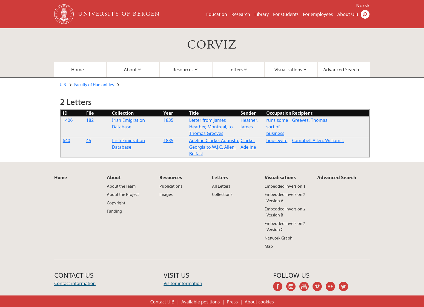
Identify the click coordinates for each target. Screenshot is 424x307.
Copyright (116, 202)
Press (232, 302)
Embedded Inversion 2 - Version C (285, 226)
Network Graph (279, 238)
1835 (169, 120)
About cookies (259, 302)
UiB (63, 84)
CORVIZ (212, 45)
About (130, 69)
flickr (332, 287)
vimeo (319, 287)
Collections (222, 194)
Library (261, 14)
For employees (318, 14)
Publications (170, 186)
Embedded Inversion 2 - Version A (285, 197)
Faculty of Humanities (94, 84)
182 (90, 120)
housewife (276, 140)
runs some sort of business (277, 126)
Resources (183, 69)
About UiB (347, 14)
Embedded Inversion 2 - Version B (285, 212)
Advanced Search (341, 69)
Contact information (75, 283)
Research (240, 14)
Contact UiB (162, 302)
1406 (68, 120)
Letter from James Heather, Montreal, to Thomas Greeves (211, 126)
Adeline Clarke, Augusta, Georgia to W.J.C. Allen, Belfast (214, 147)
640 (66, 140)
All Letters (221, 186)
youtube (306, 287)
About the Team (121, 186)
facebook (279, 287)
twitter (345, 287)
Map (269, 246)
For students (286, 14)
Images (166, 194)
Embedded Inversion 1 (285, 186)
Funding (114, 211)
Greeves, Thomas (309, 120)
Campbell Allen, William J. (318, 140)
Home (77, 69)
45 (88, 140)
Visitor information (183, 283)
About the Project (123, 194)
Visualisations (288, 69)
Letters (235, 69)
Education (216, 14)
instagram (292, 287)
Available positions (200, 302)
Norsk (363, 5)
